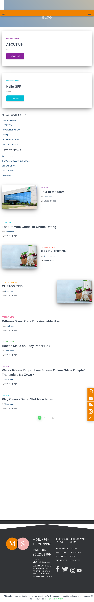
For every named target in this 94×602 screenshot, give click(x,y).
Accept (48, 599)
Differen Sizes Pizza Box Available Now (31, 321)
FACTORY (8, 125)
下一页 (51, 418)
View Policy (58, 599)
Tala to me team (8, 156)
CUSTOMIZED (7, 171)
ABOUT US (6, 176)
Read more (15, 56)
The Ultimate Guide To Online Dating (16, 161)
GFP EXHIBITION (9, 166)
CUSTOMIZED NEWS (11, 130)
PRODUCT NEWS (10, 144)
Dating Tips (7, 135)
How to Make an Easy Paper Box (26, 346)
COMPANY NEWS (12, 38)
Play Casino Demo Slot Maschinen (27, 399)
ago (53, 201)
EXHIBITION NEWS (11, 140)
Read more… (49, 197)
